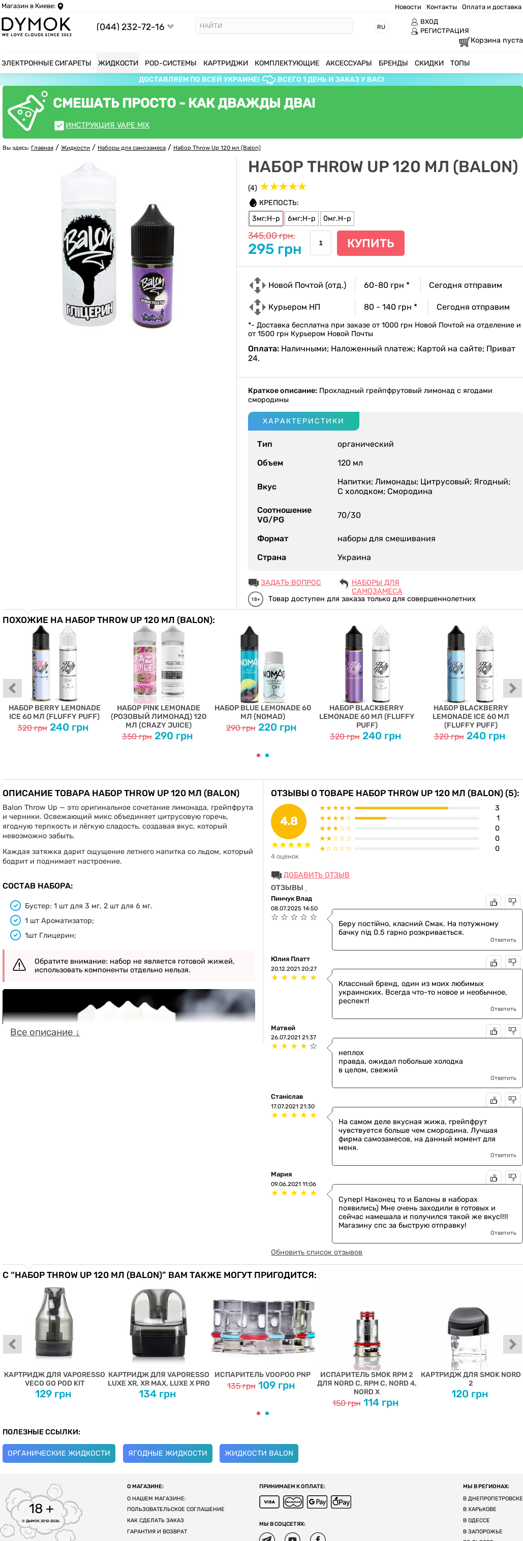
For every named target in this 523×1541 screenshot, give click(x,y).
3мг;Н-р (266, 218)
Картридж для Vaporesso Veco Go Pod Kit (55, 1333)
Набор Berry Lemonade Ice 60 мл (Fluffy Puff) (55, 673)
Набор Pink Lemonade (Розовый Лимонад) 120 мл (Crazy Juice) (159, 677)
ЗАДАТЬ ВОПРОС (291, 582)
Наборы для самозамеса (377, 583)
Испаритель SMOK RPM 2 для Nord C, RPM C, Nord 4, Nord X (367, 1338)
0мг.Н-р (337, 218)
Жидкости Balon (259, 1453)
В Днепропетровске (493, 1498)
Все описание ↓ (45, 1032)
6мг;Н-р (302, 218)
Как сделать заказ (155, 1520)
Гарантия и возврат (157, 1531)
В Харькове (480, 1509)
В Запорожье (483, 1531)
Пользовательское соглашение (176, 1509)
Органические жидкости (59, 1453)
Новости (408, 7)
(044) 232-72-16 (131, 26)
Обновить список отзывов (316, 1252)
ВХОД (424, 22)
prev (13, 689)
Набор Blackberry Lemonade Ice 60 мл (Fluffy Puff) (471, 677)
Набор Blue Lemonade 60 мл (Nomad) (263, 673)
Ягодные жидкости (167, 1453)
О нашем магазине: (156, 1498)
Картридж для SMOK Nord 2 (471, 1333)
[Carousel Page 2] (267, 755)
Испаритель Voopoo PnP (263, 1329)
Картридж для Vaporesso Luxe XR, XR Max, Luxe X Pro (159, 1333)
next (513, 689)
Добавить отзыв (317, 875)
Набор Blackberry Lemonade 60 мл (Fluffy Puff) (367, 677)
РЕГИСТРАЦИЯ (440, 31)
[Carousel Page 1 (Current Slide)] (258, 755)
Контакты (441, 7)
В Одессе (476, 1520)
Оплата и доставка (491, 7)
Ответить (503, 939)
